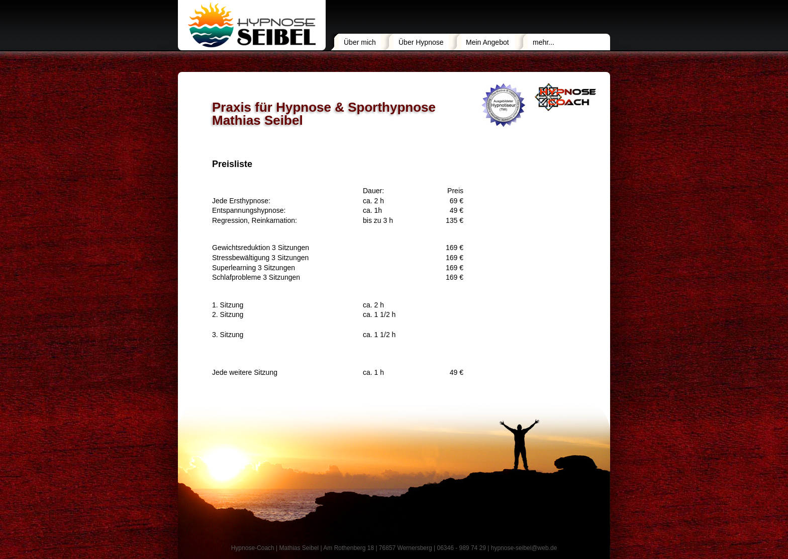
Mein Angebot (487, 42)
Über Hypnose (421, 42)
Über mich (360, 42)
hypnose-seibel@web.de (524, 547)
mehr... (543, 42)
